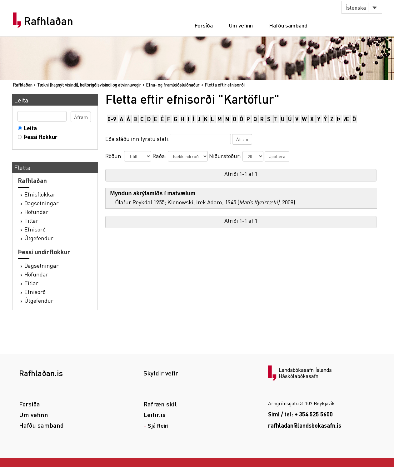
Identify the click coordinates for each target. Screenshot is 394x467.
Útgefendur (38, 237)
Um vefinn (241, 25)
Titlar (31, 220)
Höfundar (36, 211)
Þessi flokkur (39, 136)
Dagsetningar (41, 202)
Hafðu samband (288, 25)
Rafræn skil (160, 404)
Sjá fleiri (158, 425)
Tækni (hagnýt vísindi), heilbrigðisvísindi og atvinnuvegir (89, 84)
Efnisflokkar (40, 194)
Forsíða (203, 25)
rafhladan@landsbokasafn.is (304, 425)
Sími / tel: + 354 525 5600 (300, 414)
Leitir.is (154, 414)
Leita (29, 128)
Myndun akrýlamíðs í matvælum (153, 193)
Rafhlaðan (48, 20)
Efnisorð (35, 229)
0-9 (111, 118)
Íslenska (355, 7)
